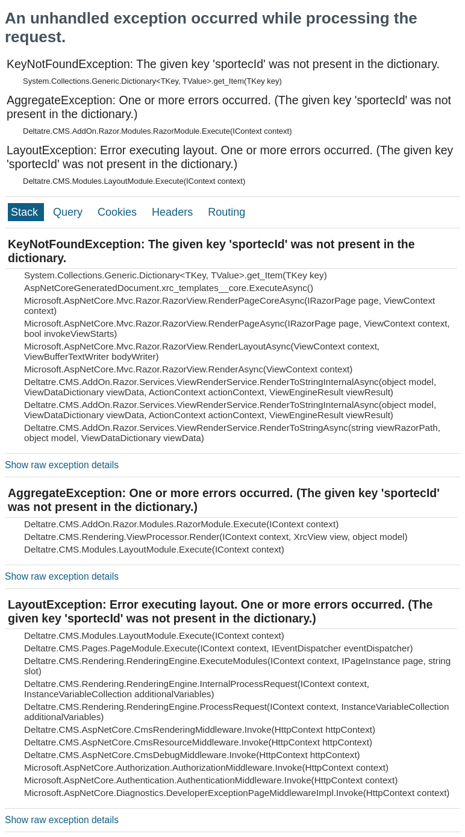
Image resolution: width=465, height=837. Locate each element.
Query (69, 212)
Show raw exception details (62, 465)
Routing (226, 212)
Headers (174, 212)
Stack (26, 212)
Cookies (119, 212)
